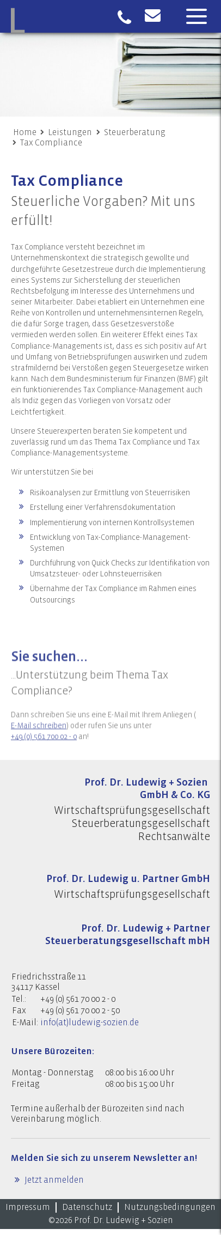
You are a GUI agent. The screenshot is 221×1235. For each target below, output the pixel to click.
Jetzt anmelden (53, 1180)
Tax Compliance (51, 143)
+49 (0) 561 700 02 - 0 (44, 749)
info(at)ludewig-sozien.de (89, 1022)
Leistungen (70, 132)
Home (24, 132)
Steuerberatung (134, 132)
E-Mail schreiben (38, 738)
